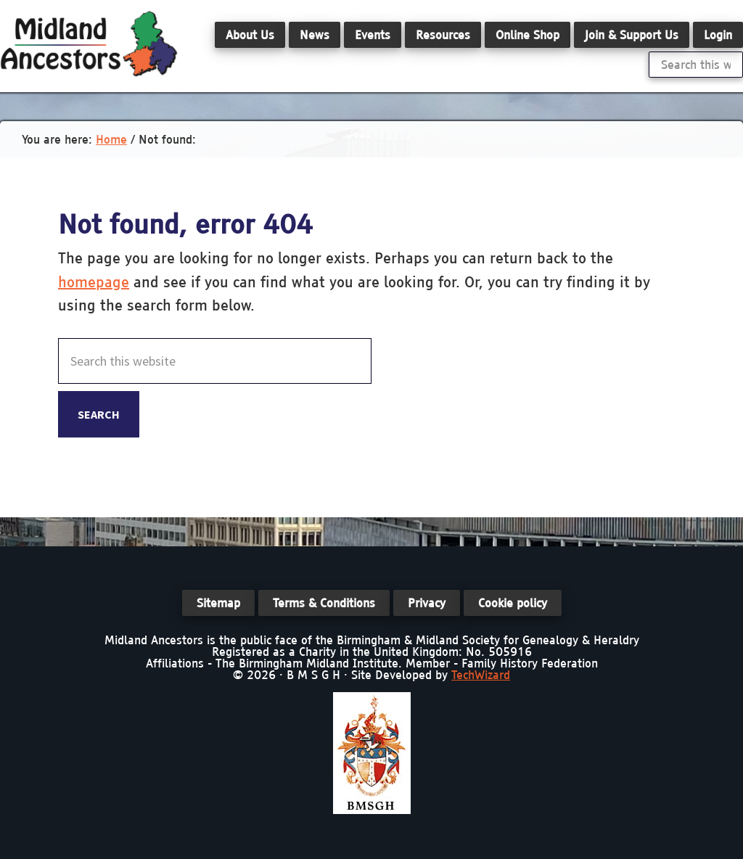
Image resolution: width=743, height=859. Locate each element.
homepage (93, 282)
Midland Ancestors (89, 43)
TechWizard (480, 674)
